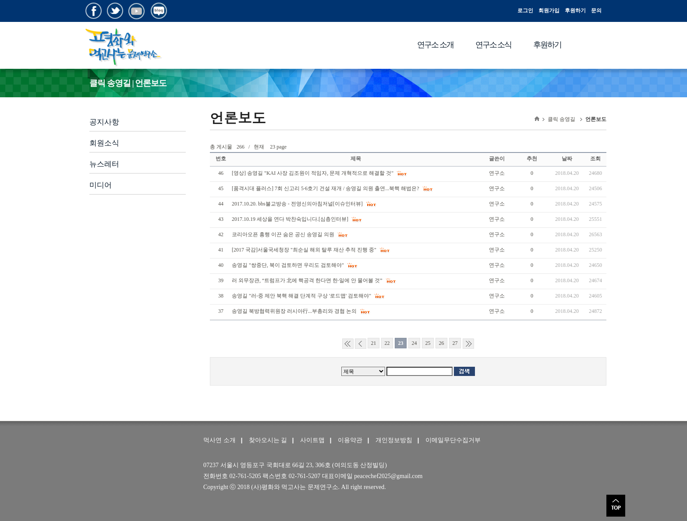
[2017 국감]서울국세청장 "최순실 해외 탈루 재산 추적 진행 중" (305, 250)
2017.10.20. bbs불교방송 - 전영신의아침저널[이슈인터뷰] (298, 204)
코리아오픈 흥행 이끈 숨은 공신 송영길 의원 (284, 234)
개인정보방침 (393, 440)
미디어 (100, 185)
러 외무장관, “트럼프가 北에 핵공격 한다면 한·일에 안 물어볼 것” (308, 280)
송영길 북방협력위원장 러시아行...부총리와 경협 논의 (295, 311)
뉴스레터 (104, 164)
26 (441, 343)
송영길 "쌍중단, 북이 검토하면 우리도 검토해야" (288, 265)
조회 (595, 159)
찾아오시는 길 (268, 440)
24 (414, 343)
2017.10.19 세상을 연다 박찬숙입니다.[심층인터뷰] (291, 219)
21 (373, 343)
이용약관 (350, 440)
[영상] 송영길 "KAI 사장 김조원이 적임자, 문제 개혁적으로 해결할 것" (313, 173)
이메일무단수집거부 (453, 440)
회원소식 (104, 143)
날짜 (567, 159)
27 (455, 343)
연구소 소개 (435, 44)
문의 (596, 10)
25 (428, 343)
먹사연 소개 (219, 440)
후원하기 (575, 10)
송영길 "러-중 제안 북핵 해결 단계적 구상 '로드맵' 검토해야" (302, 296)
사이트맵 (312, 440)
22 (387, 343)
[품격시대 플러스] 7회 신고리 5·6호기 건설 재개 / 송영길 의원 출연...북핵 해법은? (326, 188)
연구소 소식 (493, 44)
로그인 (525, 10)
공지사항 (104, 122)
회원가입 (549, 10)
